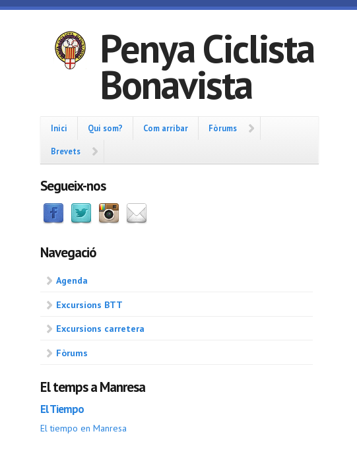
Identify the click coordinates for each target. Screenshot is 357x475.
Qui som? (105, 128)
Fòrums (223, 128)
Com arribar (165, 128)
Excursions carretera (100, 328)
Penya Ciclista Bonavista (207, 66)
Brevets (66, 151)
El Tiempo (62, 409)
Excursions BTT (89, 305)
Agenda (72, 280)
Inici (59, 128)
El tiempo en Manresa (83, 428)
